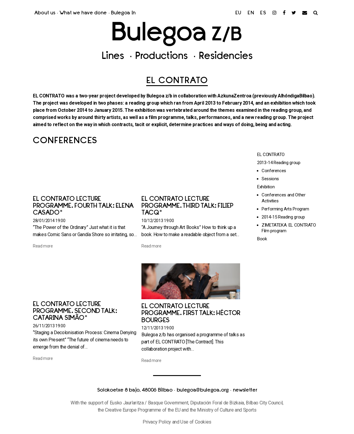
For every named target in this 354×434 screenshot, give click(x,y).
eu (238, 13)
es (263, 13)
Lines (114, 56)
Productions (162, 56)
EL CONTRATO (271, 154)
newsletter (245, 390)
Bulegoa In (123, 13)
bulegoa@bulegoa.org (203, 390)
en (251, 13)
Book (262, 239)
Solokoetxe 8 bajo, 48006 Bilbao (135, 390)
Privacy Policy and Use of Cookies (177, 422)
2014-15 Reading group (283, 217)
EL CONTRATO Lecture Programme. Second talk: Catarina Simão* (75, 311)
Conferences (274, 170)
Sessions (270, 178)
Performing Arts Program (285, 209)
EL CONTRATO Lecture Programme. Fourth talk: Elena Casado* (83, 206)
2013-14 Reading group (278, 162)
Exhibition (265, 187)
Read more (43, 246)
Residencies (225, 56)
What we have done (83, 13)
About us (44, 13)
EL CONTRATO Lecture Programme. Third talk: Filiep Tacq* (187, 206)
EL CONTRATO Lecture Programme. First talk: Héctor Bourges (190, 313)
